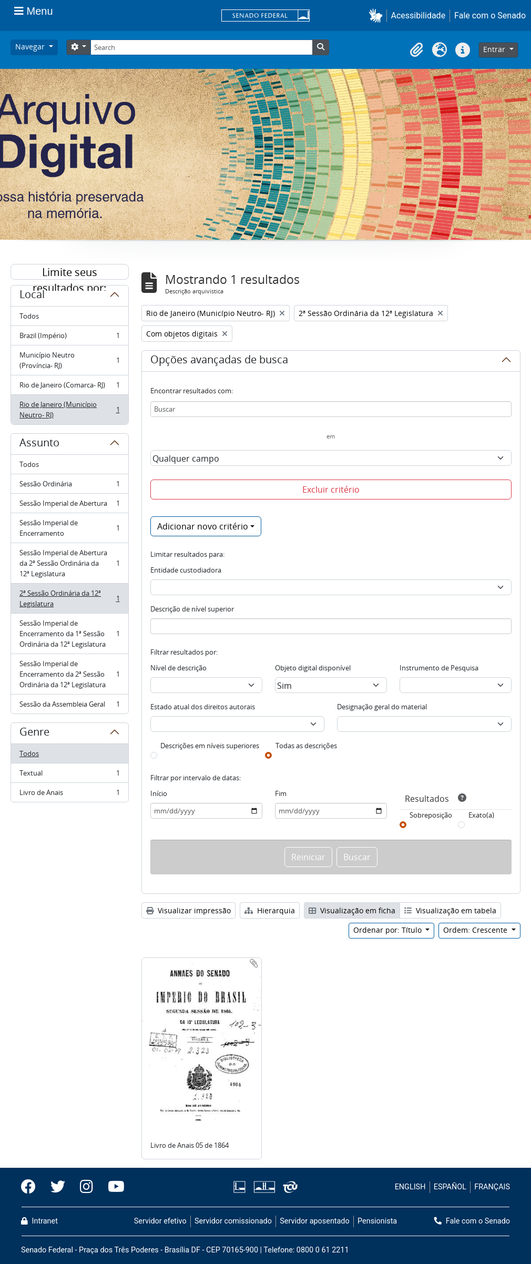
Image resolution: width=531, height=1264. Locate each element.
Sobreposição (431, 815)
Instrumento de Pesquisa (439, 667)
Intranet (39, 1221)
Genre (34, 733)
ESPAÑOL (450, 1187)
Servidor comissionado (233, 1221)
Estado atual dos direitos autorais (202, 706)
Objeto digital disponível (313, 667)
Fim (281, 793)
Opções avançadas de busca (219, 361)
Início (158, 793)
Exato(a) (481, 815)
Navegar (31, 47)
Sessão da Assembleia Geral (69, 706)
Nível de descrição (178, 667)
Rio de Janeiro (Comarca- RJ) (69, 387)
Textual (69, 775)
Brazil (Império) (69, 337)
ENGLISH (410, 1187)
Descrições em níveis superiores (209, 745)
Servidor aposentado (314, 1221)
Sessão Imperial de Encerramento (69, 528)
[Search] (201, 47)
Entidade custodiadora (185, 570)
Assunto (39, 444)
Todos (29, 316)
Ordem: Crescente (476, 930)
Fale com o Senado (490, 16)
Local (32, 296)
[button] (377, 15)
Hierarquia (269, 910)
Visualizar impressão (188, 910)
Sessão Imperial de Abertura (69, 505)
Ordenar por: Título (388, 930)
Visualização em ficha (352, 910)
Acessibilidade (418, 16)
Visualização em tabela (450, 910)
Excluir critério (331, 489)
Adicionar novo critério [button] (202, 526)
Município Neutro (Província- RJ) (69, 360)
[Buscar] (331, 409)
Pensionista (377, 1221)
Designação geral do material (382, 706)
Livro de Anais (69, 794)
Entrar (495, 49)
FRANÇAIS (492, 1187)
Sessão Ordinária (69, 486)
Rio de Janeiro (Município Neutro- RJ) (69, 410)
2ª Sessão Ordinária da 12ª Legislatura (69, 598)
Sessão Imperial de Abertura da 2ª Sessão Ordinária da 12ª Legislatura (69, 563)
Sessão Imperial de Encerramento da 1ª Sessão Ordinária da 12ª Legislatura (69, 633)
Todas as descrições (306, 745)
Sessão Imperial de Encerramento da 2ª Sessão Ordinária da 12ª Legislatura (69, 674)
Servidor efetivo (160, 1221)
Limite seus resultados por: (69, 272)
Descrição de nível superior (192, 609)
